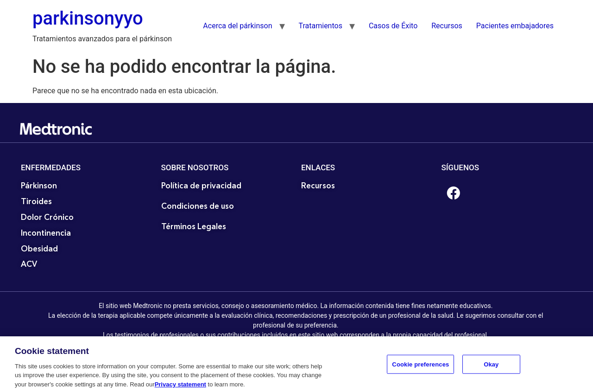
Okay (491, 366)
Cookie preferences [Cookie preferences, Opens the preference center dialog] (420, 366)
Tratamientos (320, 25)
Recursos (446, 25)
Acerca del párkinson (237, 25)
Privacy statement (180, 387)
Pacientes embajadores (515, 25)
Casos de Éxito (393, 25)
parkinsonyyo (87, 18)
